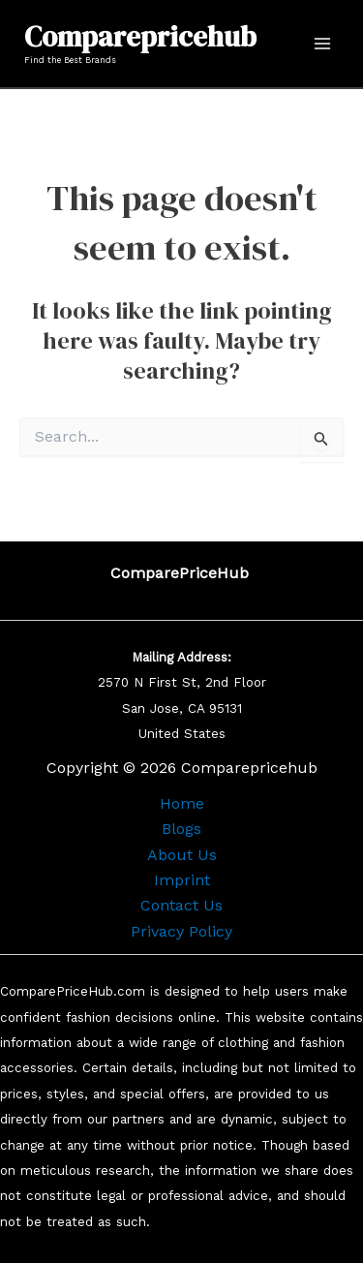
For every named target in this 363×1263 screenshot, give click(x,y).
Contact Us (181, 905)
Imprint (182, 880)
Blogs (181, 828)
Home (182, 803)
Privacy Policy (181, 931)
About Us (182, 855)
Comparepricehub (140, 36)
